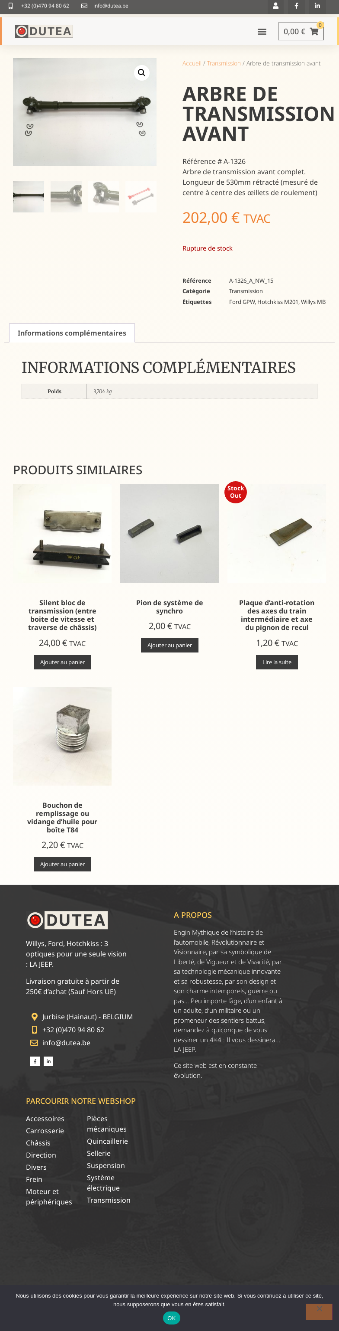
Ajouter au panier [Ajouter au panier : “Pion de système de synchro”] (169, 652)
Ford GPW (242, 308)
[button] (142, 79)
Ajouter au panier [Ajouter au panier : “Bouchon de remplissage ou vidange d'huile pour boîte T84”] (62, 870)
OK (171, 1318)
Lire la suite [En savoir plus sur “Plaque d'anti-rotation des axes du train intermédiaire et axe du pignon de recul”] (276, 668)
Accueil (191, 69)
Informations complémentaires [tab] (72, 339)
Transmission (224, 69)
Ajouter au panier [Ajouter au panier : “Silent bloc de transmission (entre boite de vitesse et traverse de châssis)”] (62, 668)
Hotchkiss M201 (277, 308)
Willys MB (313, 308)
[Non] (319, 1312)
